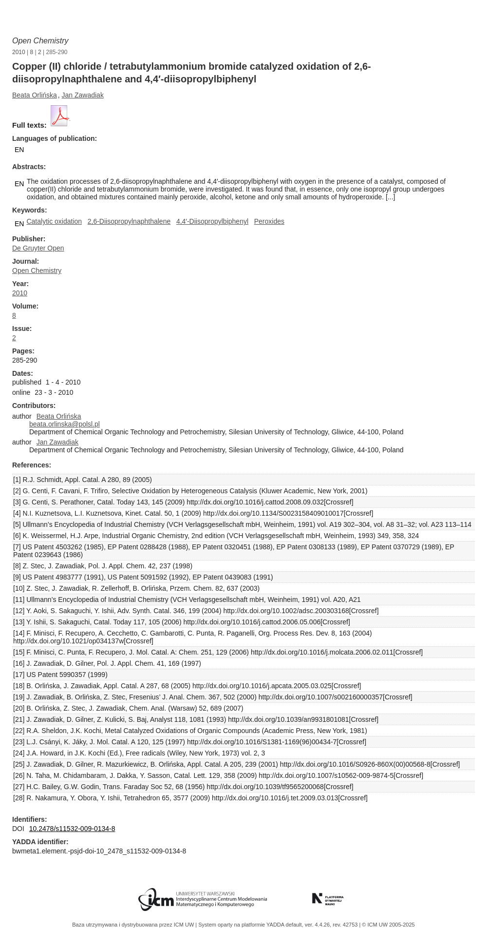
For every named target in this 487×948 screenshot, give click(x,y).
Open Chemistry (40, 41)
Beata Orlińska (34, 95)
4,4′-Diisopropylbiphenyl (212, 221)
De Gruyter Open (38, 248)
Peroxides (269, 221)
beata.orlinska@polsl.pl (64, 424)
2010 (18, 52)
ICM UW (185, 925)
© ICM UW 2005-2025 (388, 925)
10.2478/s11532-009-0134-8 (72, 828)
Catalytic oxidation (54, 221)
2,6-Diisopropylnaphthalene (129, 221)
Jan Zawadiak (83, 95)
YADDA (276, 925)
